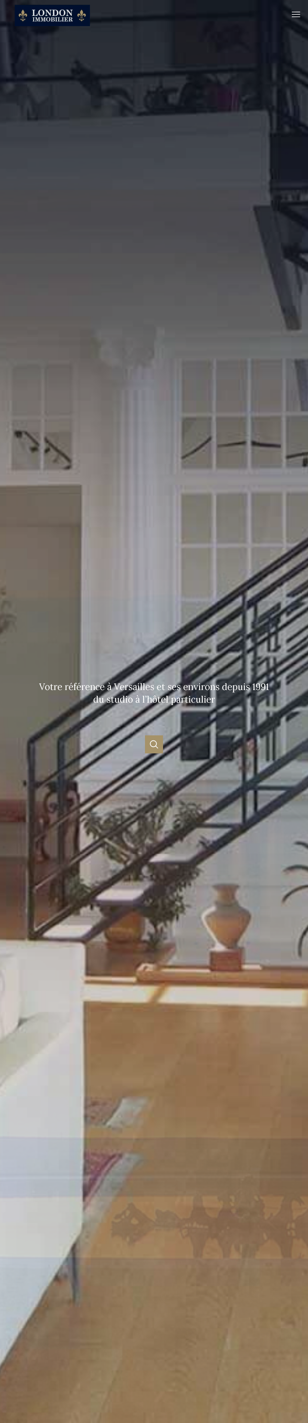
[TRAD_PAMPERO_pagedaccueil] (52, 24)
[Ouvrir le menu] (298, 14)
